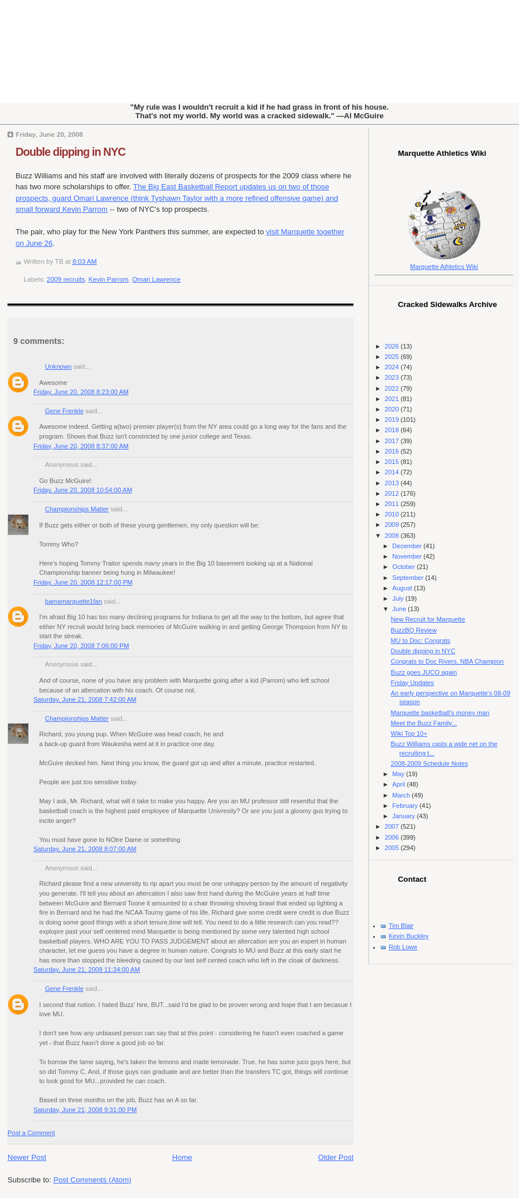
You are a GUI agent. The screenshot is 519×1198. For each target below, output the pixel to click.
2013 (393, 483)
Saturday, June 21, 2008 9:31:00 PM (85, 1109)
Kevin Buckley (408, 936)
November (407, 556)
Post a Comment (31, 1132)
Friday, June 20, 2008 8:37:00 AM (81, 446)
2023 (393, 377)
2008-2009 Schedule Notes (429, 763)
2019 (393, 419)
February (405, 805)
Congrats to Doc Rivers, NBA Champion (447, 661)
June (400, 608)
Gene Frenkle (64, 410)
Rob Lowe (403, 947)
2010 (393, 514)
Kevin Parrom (109, 279)
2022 (393, 388)
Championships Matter (77, 509)
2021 (393, 398)
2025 (393, 356)
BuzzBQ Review (414, 630)
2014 (393, 472)
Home (182, 1157)
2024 (393, 367)
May (399, 773)
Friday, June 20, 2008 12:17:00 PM (83, 582)
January (404, 816)
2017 (393, 440)
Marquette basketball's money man (440, 712)
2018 (393, 429)
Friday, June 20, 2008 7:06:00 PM (81, 645)
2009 (393, 524)
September (408, 577)
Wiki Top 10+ (409, 733)
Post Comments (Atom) (92, 1179)
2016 (393, 451)
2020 (393, 409)
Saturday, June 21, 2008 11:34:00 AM (86, 969)
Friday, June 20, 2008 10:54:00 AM (82, 489)
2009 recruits (66, 279)
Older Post (335, 1157)
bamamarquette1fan (73, 601)
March (402, 795)
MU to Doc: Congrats (420, 640)
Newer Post (26, 1157)
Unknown (58, 366)
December (407, 545)
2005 (393, 847)
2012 (393, 493)
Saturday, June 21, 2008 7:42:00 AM (85, 699)
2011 (393, 503)
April (399, 784)
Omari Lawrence (156, 279)
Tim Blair (401, 925)
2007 (393, 826)
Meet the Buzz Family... (424, 723)
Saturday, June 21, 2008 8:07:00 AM (85, 848)
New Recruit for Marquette (428, 619)
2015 (393, 461)
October (404, 566)
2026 (393, 346)
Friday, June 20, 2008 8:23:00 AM (81, 391)
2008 (393, 535)
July (398, 598)
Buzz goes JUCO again (424, 672)
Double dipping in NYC (70, 151)
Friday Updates (412, 682)
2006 (393, 837)
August (402, 588)
